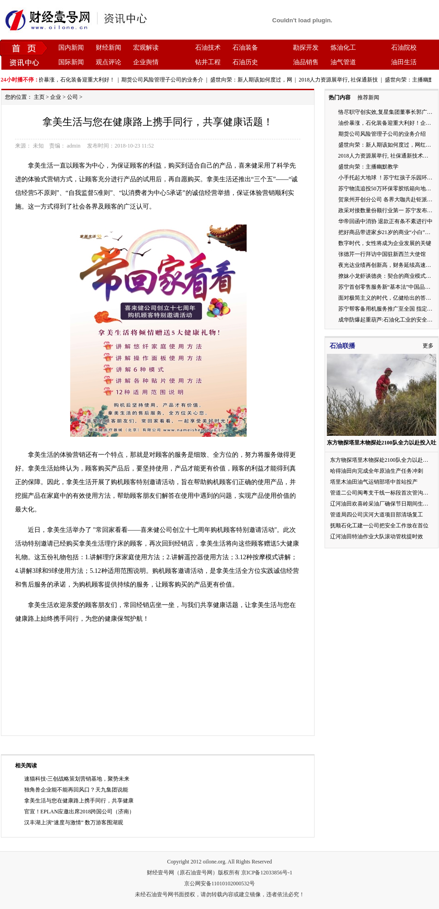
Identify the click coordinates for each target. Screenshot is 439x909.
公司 (72, 97)
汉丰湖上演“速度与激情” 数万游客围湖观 (74, 822)
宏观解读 (146, 47)
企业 (55, 97)
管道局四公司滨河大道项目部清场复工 (376, 514)
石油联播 (342, 345)
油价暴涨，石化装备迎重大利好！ (76, 80)
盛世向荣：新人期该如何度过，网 (253, 80)
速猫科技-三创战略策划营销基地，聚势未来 (77, 779)
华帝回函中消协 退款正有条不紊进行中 (385, 221)
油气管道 (343, 62)
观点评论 (108, 62)
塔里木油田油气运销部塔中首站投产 (374, 482)
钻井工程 (208, 62)
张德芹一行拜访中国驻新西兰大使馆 (382, 254)
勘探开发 (306, 47)
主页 (39, 97)
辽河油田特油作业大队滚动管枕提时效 (376, 536)
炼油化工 (343, 47)
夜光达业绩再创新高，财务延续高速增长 (387, 265)
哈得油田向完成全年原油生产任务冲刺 (376, 471)
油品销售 (306, 62)
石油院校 (404, 47)
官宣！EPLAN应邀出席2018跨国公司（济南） (79, 811)
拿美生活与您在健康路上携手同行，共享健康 (79, 800)
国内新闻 (71, 47)
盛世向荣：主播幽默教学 (368, 166)
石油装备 (245, 47)
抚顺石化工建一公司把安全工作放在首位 (379, 525)
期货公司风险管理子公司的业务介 (165, 80)
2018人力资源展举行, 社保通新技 (340, 80)
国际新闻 (71, 62)
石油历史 (245, 62)
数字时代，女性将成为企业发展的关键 (384, 243)
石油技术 (208, 47)
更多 (428, 345)
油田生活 (404, 62)
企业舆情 (146, 62)
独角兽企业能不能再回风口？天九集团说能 (76, 789)
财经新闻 (108, 47)
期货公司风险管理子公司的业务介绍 (382, 134)
